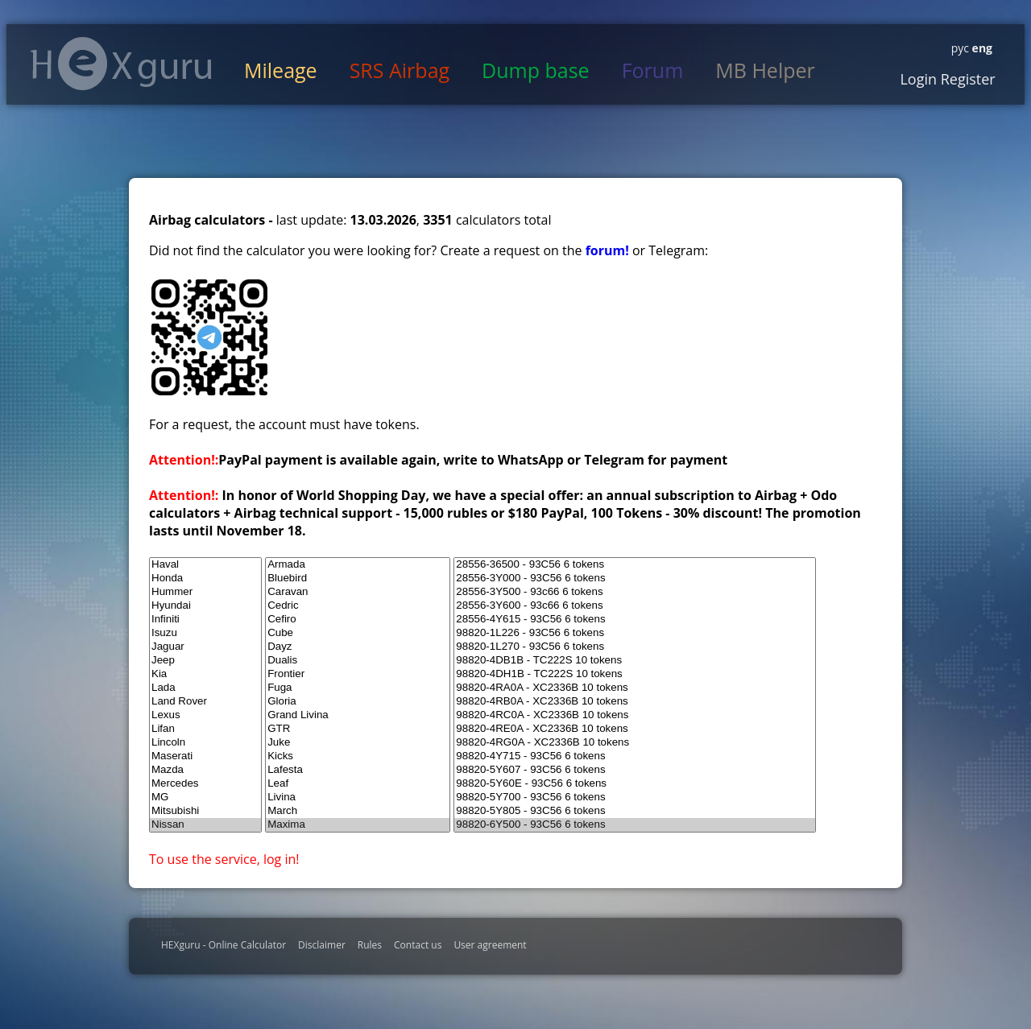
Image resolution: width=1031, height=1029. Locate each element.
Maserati (205, 756)
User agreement (489, 945)
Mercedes (205, 784)
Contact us (417, 945)
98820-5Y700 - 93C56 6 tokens (634, 797)
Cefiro (357, 619)
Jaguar (205, 647)
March (357, 811)
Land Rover (205, 702)
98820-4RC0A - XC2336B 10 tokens (634, 715)
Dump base (536, 70)
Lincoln (205, 743)
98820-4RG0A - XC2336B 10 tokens (634, 743)
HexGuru (121, 63)
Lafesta (357, 770)
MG (205, 797)
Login (918, 79)
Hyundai (205, 606)
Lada (205, 688)
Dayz (357, 647)
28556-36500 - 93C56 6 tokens (634, 565)
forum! (609, 250)
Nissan (205, 825)
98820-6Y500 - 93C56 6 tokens (634, 825)
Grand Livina (357, 715)
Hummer (205, 592)
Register (966, 79)
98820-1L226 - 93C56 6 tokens (634, 633)
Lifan (205, 729)
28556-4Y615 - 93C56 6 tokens (634, 619)
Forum (653, 70)
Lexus (205, 715)
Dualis (357, 660)
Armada (357, 565)
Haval (205, 565)
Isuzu (205, 633)
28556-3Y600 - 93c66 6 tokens (634, 606)
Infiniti (205, 619)
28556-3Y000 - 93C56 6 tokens (634, 578)
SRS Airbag (399, 70)
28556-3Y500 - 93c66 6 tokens (634, 592)
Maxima (357, 825)
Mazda (205, 770)
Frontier (357, 674)
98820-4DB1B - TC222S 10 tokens (634, 660)
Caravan (357, 592)
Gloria (357, 702)
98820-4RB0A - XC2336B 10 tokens (634, 702)
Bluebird (357, 578)
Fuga (357, 688)
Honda (205, 578)
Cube (357, 633)
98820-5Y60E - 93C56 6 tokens (634, 784)
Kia (205, 674)
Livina (357, 797)
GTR (357, 729)
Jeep (205, 660)
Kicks (357, 756)
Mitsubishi (205, 811)
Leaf (357, 784)
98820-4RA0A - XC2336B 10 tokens (634, 688)
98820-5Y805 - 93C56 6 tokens (634, 811)
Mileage (280, 70)
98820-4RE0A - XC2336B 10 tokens (634, 729)
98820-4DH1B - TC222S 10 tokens (634, 674)
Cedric (357, 606)
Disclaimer (322, 945)
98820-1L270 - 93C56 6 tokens (634, 647)
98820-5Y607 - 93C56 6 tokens (634, 770)
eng (980, 48)
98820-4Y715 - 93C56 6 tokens (634, 756)
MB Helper (764, 70)
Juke (357, 743)
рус (960, 48)
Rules (370, 945)
